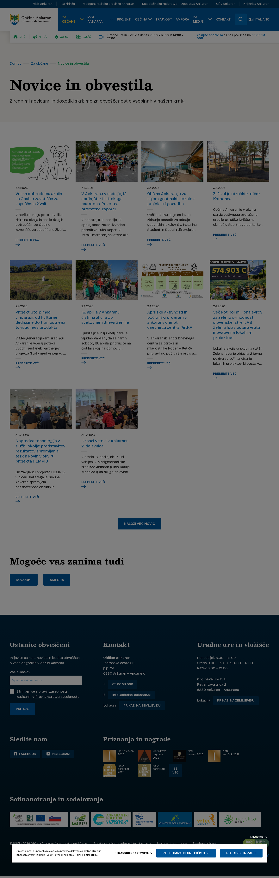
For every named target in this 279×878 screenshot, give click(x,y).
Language (258, 837)
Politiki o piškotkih (86, 855)
